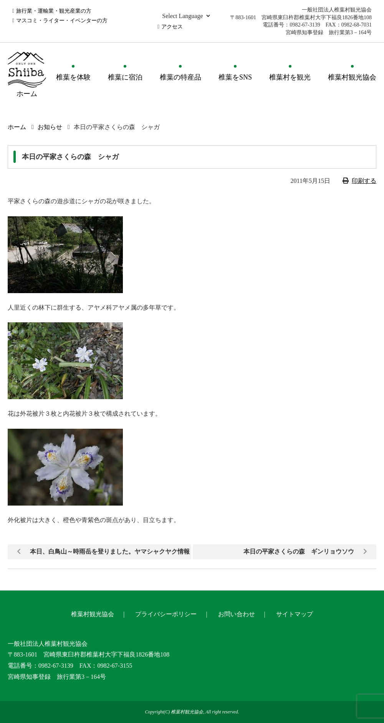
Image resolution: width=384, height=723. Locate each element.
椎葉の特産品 (180, 77)
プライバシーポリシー (166, 614)
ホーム (17, 127)
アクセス (172, 27)
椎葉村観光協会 (352, 77)
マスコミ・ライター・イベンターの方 (62, 20)
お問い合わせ (236, 614)
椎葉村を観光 (290, 77)
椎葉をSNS (235, 77)
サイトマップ (294, 614)
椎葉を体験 (73, 77)
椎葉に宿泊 (125, 77)
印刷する (364, 180)
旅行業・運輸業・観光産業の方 (53, 11)
